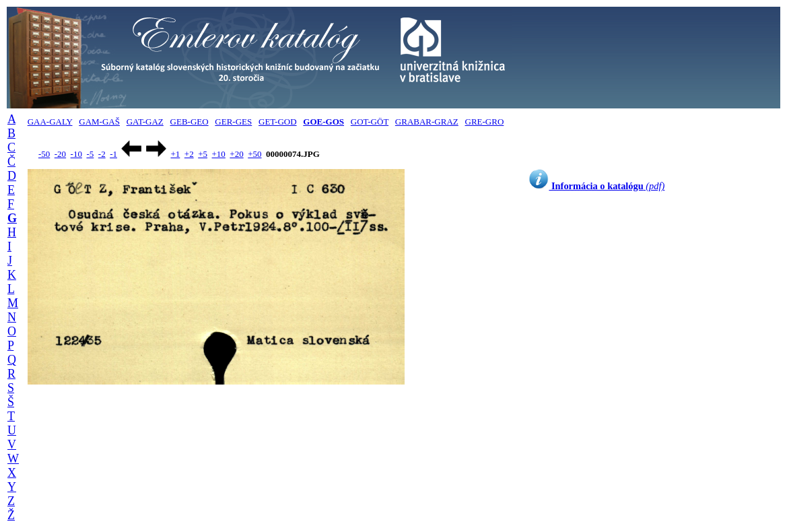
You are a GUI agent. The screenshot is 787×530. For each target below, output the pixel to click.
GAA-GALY (50, 122)
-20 (60, 154)
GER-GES (233, 122)
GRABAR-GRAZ (426, 122)
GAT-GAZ (145, 122)
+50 (254, 154)
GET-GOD (278, 122)
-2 (102, 154)
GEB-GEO (189, 122)
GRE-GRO (484, 122)
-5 (90, 154)
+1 (175, 154)
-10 (76, 154)
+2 (189, 154)
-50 (44, 154)
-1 (113, 154)
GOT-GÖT (369, 122)
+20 (236, 154)
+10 (219, 154)
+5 (202, 154)
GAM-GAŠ (99, 122)
